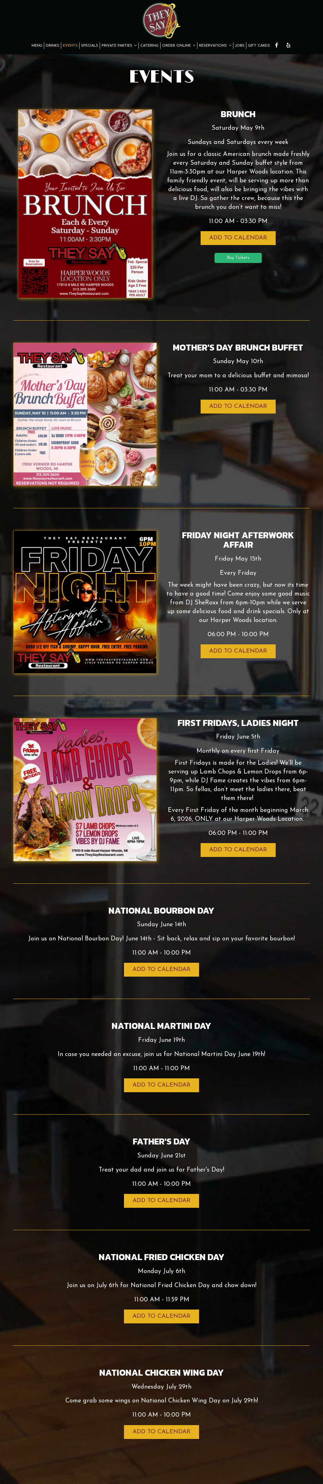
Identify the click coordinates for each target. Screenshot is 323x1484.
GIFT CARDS (259, 46)
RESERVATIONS (215, 45)
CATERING (149, 46)
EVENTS (70, 46)
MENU (37, 46)
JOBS (239, 46)
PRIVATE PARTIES (119, 45)
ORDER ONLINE (179, 45)
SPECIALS (89, 46)
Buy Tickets (238, 257)
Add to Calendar (238, 238)
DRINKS (52, 46)
